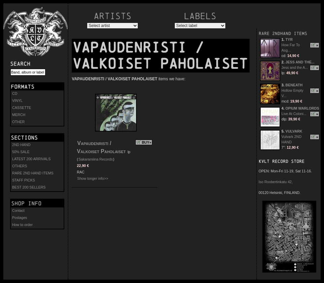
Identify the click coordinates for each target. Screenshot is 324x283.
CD (14, 93)
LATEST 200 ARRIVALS (31, 159)
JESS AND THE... (300, 62)
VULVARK (294, 131)
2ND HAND (21, 145)
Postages (19, 218)
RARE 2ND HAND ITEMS (33, 173)
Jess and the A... (295, 67)
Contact (18, 210)
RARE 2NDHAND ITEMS (283, 33)
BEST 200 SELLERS (28, 187)
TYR (289, 39)
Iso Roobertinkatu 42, (276, 182)
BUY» (146, 142)
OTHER (18, 122)
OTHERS (19, 166)
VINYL (17, 100)
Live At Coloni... (294, 114)
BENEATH (294, 85)
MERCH (18, 115)
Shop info (26, 203)
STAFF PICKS (23, 180)
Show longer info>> (92, 178)
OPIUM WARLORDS (302, 108)
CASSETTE (21, 108)
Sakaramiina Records (95, 159)
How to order (22, 225)
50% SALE (21, 152)
